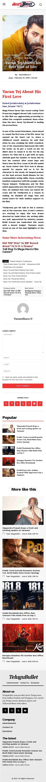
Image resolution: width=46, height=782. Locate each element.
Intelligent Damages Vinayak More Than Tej (33, 293)
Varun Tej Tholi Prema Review (15, 276)
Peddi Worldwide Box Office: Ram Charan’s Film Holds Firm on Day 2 (29, 450)
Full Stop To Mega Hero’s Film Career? (20, 250)
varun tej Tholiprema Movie (14, 279)
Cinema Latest (32, 55)
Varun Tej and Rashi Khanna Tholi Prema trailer (22, 273)
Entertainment (12, 55)
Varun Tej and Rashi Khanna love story (18, 270)
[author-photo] (4, 533)
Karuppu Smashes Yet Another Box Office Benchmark (30, 461)
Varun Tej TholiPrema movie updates (17, 282)
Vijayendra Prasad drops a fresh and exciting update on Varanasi (29, 428)
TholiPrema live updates (13, 267)
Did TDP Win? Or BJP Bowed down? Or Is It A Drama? (20, 244)
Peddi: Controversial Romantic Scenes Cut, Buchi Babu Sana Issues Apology (30, 439)
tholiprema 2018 (33, 264)
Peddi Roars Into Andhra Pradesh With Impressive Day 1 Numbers (30, 472)
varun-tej (37, 282)
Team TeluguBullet (13, 534)
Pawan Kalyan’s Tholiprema (21, 261)
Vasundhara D (25, 75)
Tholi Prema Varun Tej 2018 (14, 264)
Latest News (23, 58)
